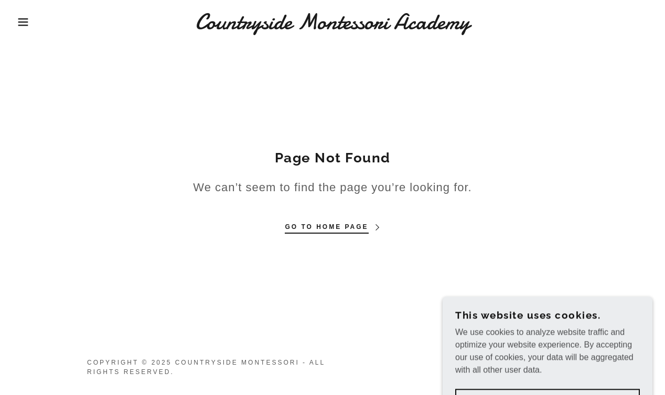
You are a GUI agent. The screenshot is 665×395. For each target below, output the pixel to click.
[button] (33, 22)
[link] (332, 25)
